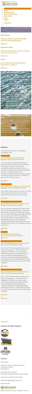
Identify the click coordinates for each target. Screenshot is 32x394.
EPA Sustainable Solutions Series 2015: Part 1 (15, 271)
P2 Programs (8, 16)
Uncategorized (5, 156)
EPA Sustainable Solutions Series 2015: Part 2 (15, 243)
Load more (4, 298)
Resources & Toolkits (10, 14)
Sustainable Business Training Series (12, 158)
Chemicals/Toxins (6, 184)
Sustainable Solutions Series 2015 (11, 202)
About (6, 10)
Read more (4, 44)
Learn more (4, 321)
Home (6, 9)
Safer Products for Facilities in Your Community (15, 186)
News (6, 18)
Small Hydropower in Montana (10, 234)
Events (6, 20)
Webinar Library (9, 12)
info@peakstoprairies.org (9, 2)
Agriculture (4, 232)
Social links (7, 23)
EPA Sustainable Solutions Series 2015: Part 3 (15, 203)
